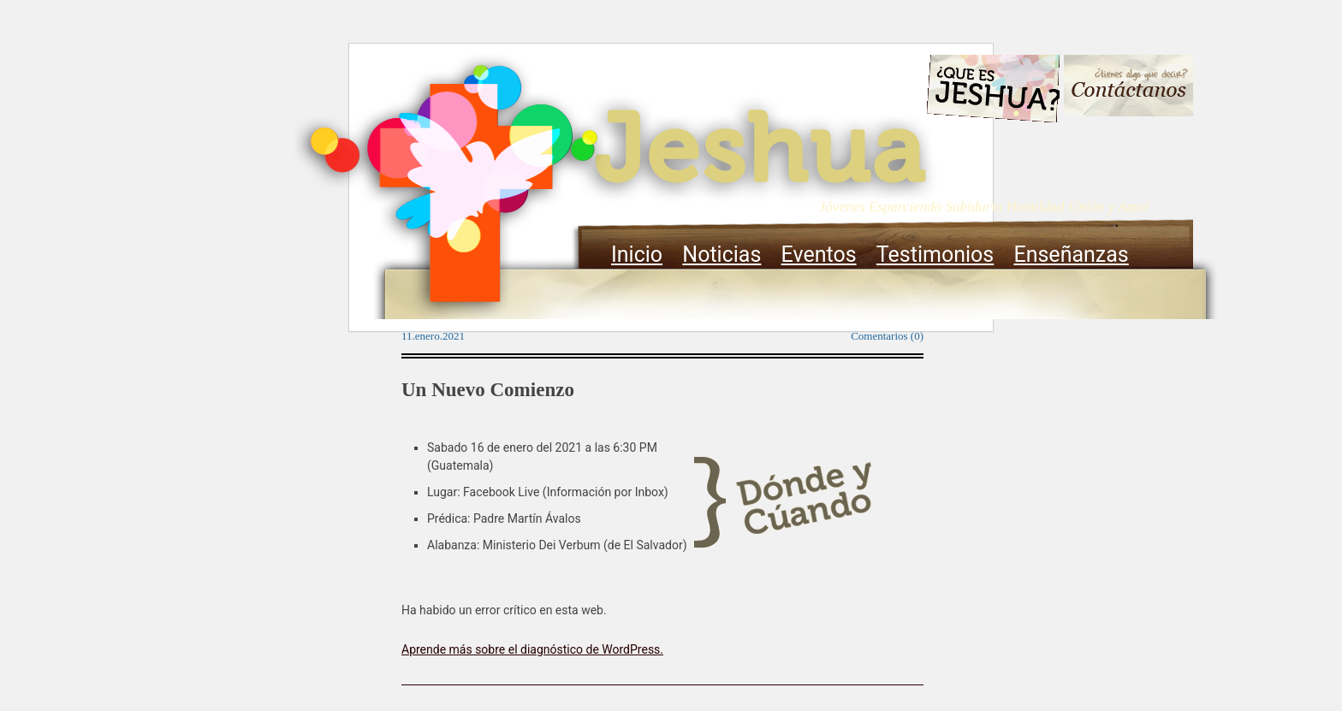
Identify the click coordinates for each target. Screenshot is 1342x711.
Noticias (721, 254)
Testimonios (935, 254)
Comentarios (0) (887, 335)
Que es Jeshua (992, 91)
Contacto (1128, 88)
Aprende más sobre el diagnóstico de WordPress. (532, 649)
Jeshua (616, 186)
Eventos (819, 254)
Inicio (636, 254)
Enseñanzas (1070, 254)
